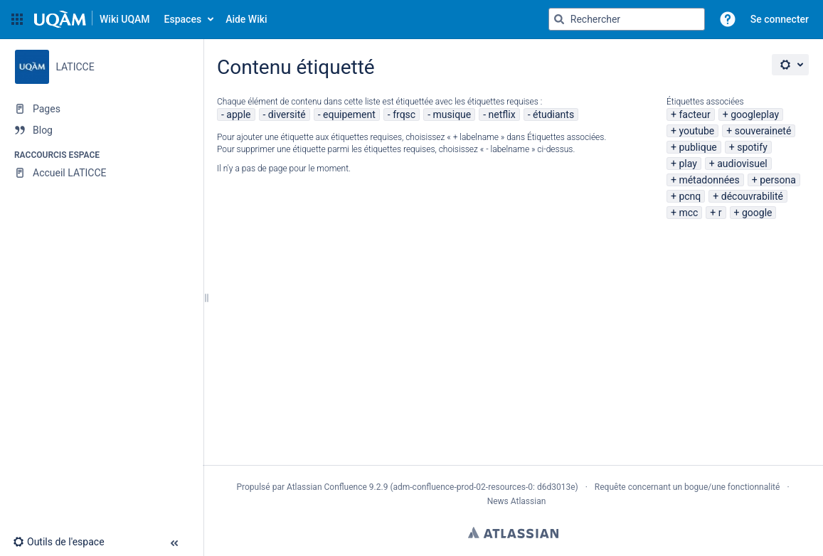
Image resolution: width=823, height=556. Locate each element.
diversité (287, 114)
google (757, 212)
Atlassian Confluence (327, 487)
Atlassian (513, 532)
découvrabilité (752, 196)
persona (778, 180)
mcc (688, 212)
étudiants (553, 114)
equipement (349, 114)
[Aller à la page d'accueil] (92, 19)
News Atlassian (516, 501)
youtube (696, 131)
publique (697, 147)
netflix (502, 114)
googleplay (755, 114)
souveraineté (763, 131)
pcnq (690, 196)
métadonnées (709, 180)
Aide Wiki (246, 19)
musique (452, 114)
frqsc (404, 114)
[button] (17, 19)
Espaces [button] (183, 19)
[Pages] (101, 108)
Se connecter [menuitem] (779, 19)
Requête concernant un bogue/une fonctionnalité (687, 487)
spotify (752, 147)
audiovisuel (742, 163)
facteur (694, 114)
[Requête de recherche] (626, 19)
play (687, 163)
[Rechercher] (559, 19)
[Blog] (101, 130)
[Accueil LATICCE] (101, 172)
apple (238, 114)
